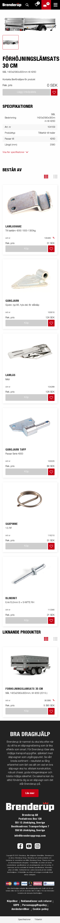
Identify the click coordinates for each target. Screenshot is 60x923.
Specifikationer (24, 920)
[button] (46, 176)
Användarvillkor (21, 909)
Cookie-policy (40, 909)
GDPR (16, 905)
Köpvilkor (12, 901)
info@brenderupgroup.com (30, 835)
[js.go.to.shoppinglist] (36, 5)
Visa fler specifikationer (13, 152)
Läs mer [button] (30, 793)
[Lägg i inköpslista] (54, 92)
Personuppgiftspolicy (34, 905)
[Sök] (27, 4)
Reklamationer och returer (36, 901)
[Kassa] (46, 5)
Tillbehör (38, 920)
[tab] (11, 42)
